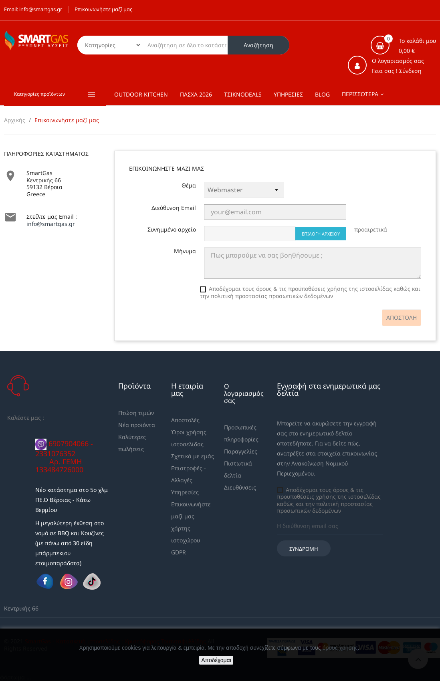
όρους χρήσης (340, 648)
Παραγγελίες (240, 451)
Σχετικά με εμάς (192, 456)
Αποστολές (185, 420)
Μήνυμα (185, 251)
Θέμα (189, 185)
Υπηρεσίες (185, 492)
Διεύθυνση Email (173, 208)
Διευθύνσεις (240, 487)
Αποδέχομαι (216, 660)
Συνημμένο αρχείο (171, 229)
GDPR (178, 552)
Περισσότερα (360, 94)
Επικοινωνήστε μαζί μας (103, 9)
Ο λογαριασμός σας (244, 393)
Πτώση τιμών (136, 413)
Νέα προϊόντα (136, 425)
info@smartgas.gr (50, 224)
